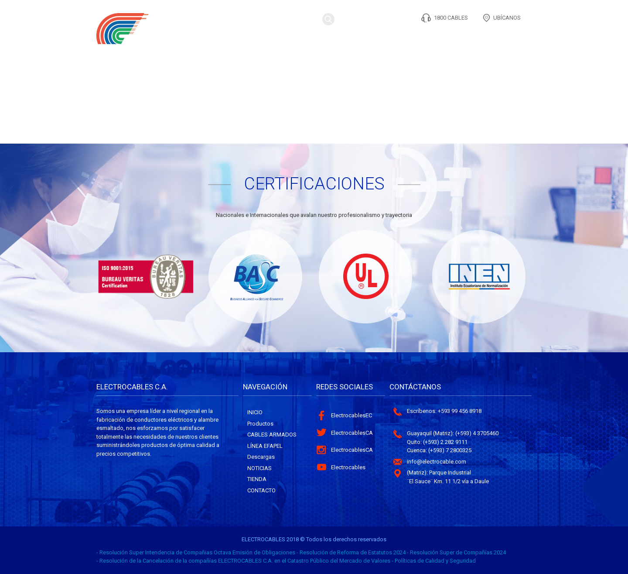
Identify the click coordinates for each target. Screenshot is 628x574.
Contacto (511, 38)
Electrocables (348, 467)
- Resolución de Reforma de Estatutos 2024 (351, 552)
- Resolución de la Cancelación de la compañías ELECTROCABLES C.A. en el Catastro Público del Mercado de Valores (243, 560)
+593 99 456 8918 (459, 411)
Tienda (256, 479)
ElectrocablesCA (352, 433)
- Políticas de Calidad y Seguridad (434, 560)
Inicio (255, 412)
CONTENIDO (393, 38)
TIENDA (475, 38)
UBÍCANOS (507, 17)
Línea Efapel (265, 446)
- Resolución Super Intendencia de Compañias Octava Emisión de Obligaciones (195, 552)
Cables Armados (272, 434)
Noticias (259, 468)
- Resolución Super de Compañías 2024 (456, 552)
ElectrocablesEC (351, 415)
